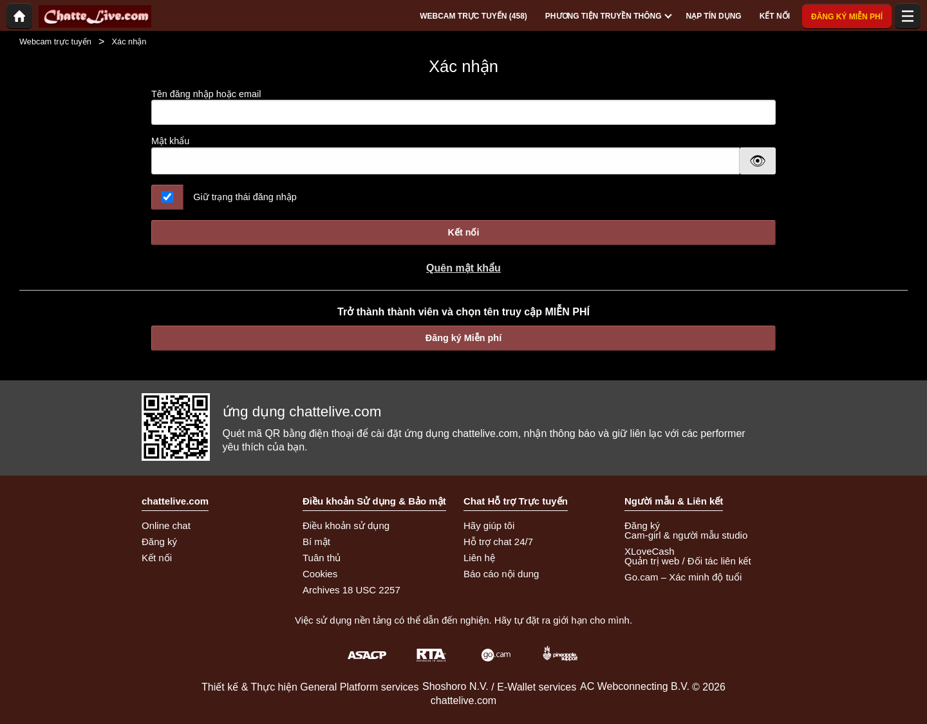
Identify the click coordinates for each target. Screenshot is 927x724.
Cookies (320, 573)
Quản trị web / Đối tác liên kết (687, 560)
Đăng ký (159, 541)
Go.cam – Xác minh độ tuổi (683, 576)
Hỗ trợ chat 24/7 (498, 541)
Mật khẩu (170, 141)
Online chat (166, 525)
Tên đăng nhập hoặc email (463, 107)
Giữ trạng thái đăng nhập (244, 197)
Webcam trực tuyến (55, 41)
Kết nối (464, 232)
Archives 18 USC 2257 (351, 589)
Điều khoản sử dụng (346, 525)
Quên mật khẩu (463, 268)
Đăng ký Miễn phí (463, 338)
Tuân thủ (322, 557)
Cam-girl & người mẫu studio (685, 535)
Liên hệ (479, 557)
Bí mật (316, 541)
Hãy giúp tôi (489, 525)
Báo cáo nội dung (501, 573)
